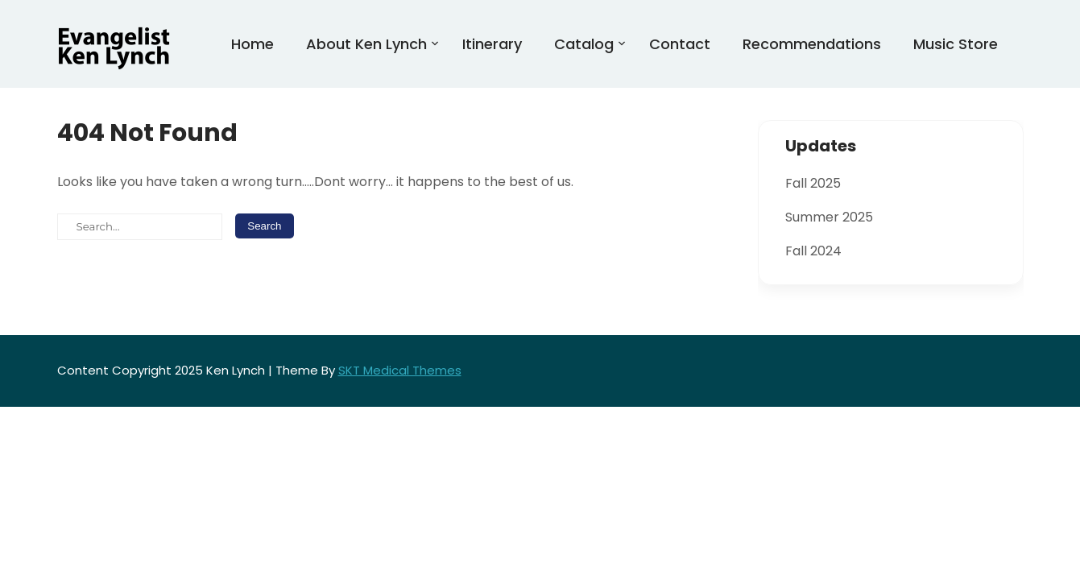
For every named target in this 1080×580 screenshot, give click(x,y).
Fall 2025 (813, 183)
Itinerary (492, 44)
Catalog (584, 44)
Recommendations (812, 44)
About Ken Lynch (366, 44)
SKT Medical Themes (399, 370)
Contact (679, 44)
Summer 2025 (829, 217)
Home (252, 44)
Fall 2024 (813, 251)
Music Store (955, 44)
